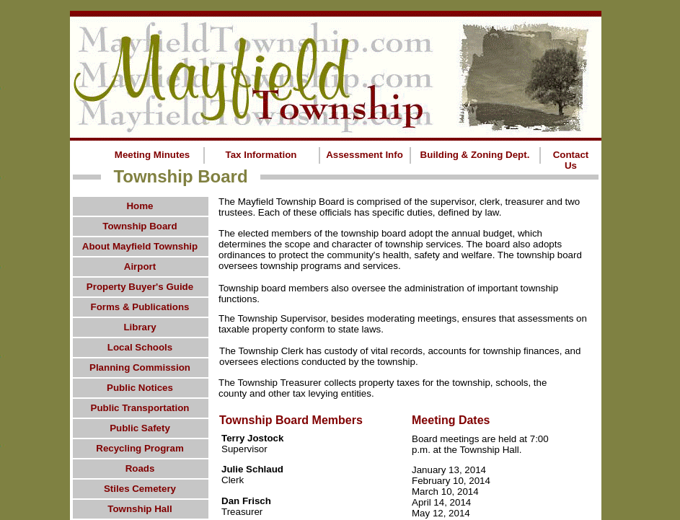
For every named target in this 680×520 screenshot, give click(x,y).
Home (139, 205)
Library (139, 327)
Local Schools (139, 347)
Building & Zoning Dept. (475, 154)
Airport (140, 266)
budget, (499, 233)
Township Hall (139, 508)
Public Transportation (140, 407)
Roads (140, 468)
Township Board (139, 226)
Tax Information (261, 154)
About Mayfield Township (140, 246)
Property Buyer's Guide (140, 286)
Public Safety (140, 428)
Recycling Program (139, 448)
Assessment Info (364, 154)
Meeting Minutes (152, 154)
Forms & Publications (139, 306)
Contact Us (571, 160)
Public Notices (140, 387)
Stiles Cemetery (140, 488)
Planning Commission (139, 367)
